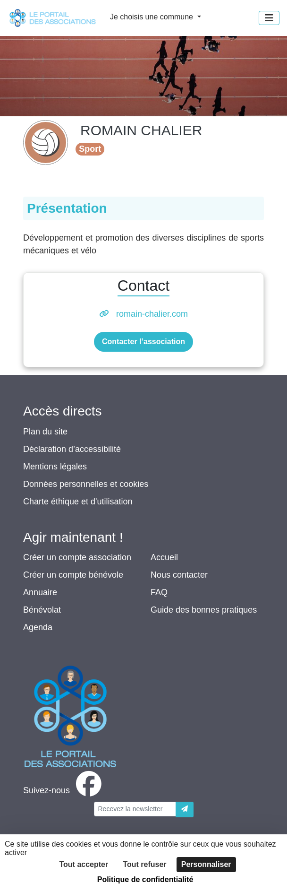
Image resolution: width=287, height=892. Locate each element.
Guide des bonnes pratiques (204, 610)
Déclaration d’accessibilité (72, 449)
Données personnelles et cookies (85, 484)
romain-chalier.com (152, 314)
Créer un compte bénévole (73, 575)
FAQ (159, 592)
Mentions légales (55, 466)
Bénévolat (42, 610)
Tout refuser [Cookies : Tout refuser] (144, 864)
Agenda (37, 627)
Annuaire (40, 592)
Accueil (164, 557)
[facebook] (64, 790)
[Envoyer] (185, 809)
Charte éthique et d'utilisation (78, 501)
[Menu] (269, 18)
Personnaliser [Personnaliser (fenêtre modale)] (206, 864)
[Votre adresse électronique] (135, 809)
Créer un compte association (77, 557)
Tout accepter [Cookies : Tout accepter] (83, 864)
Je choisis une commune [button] (152, 17)
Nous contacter (179, 575)
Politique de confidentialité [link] (145, 879)
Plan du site (45, 431)
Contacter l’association (143, 342)
